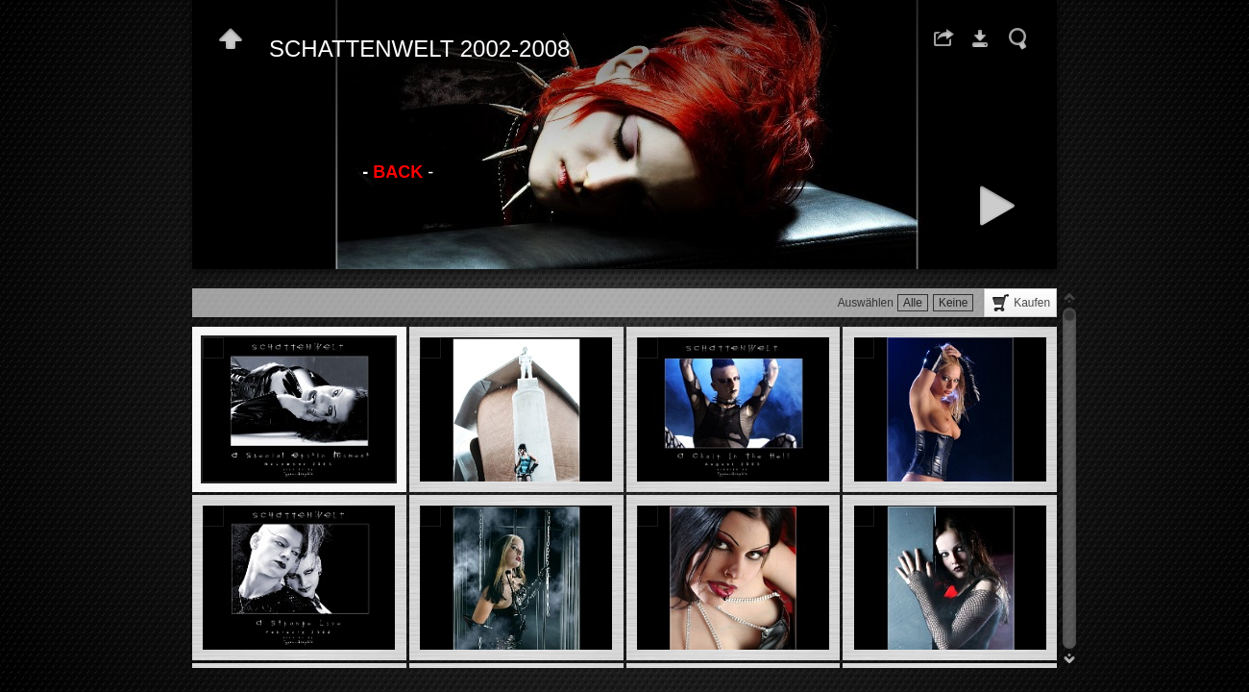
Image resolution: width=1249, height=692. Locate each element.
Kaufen (1032, 302)
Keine (953, 302)
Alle (912, 302)
